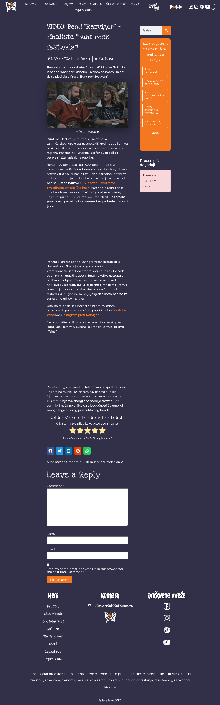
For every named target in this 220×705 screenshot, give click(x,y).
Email (51, 549)
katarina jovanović (68, 462)
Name (51, 533)
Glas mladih (50, 4)
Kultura (96, 4)
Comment (55, 486)
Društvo (31, 4)
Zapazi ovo (53, 651)
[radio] (72, 431)
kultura (88, 462)
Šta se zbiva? (116, 4)
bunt (50, 462)
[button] (50, 451)
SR (213, 9)
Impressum (83, 10)
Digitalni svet (75, 4)
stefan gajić (114, 462)
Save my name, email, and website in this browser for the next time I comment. (85, 570)
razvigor (99, 462)
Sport (135, 4)
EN (213, 4)
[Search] (166, 30)
